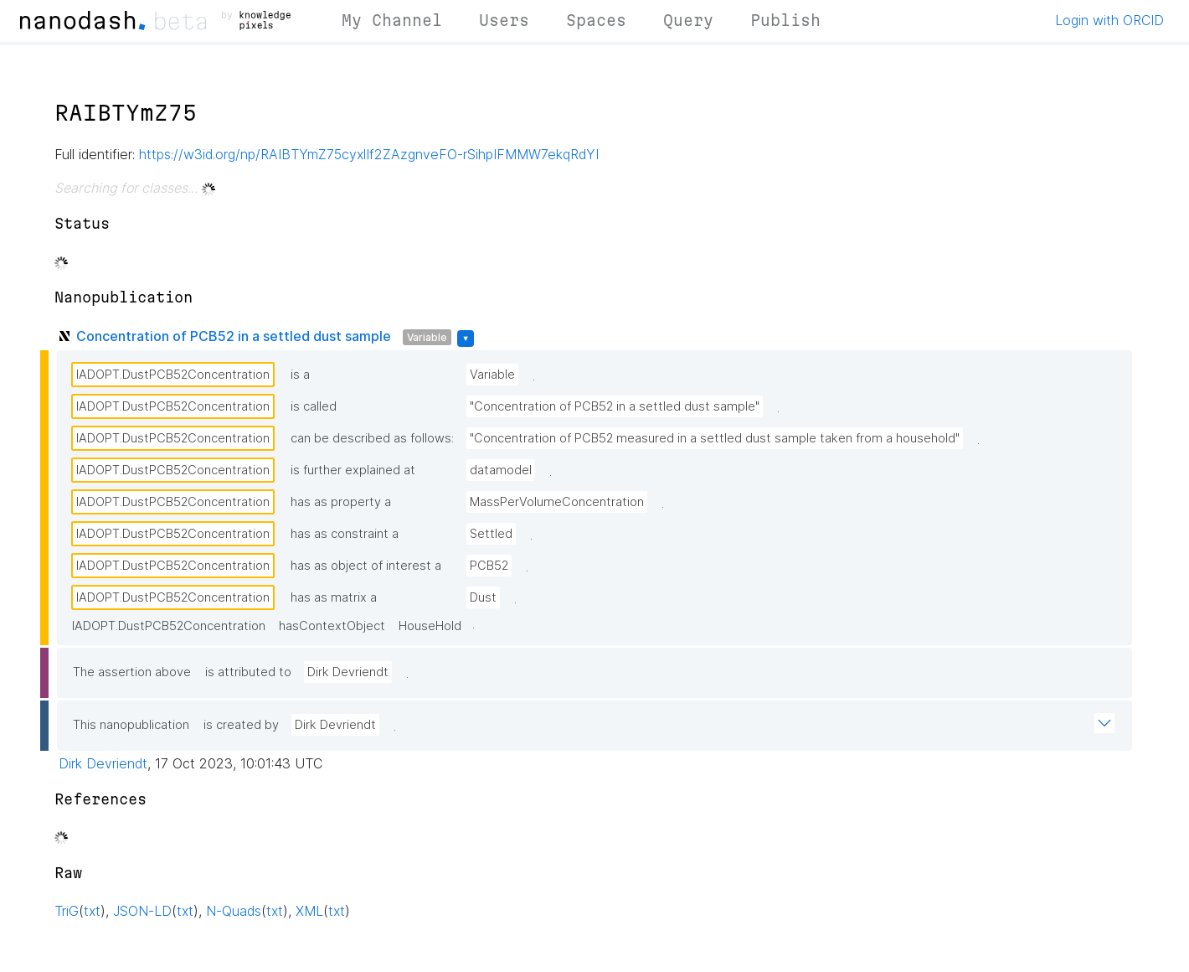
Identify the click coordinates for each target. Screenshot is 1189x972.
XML (309, 910)
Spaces (596, 20)
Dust (483, 597)
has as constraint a (345, 533)
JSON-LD (142, 910)
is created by (241, 724)
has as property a (341, 501)
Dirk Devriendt (348, 672)
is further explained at (353, 470)
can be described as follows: (372, 438)
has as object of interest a (366, 565)
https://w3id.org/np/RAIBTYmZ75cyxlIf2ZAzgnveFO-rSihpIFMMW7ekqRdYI (369, 154)
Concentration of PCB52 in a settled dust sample (233, 336)
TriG (66, 910)
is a (300, 374)
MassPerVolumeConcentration (557, 501)
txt (92, 910)
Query (688, 20)
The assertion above (132, 672)
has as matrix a (334, 597)
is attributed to (248, 672)
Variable (427, 337)
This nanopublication (131, 724)
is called (314, 406)
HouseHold (430, 625)
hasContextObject (332, 625)
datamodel (501, 470)
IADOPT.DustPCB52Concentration (173, 374)
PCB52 (489, 565)
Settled (491, 533)
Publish (785, 20)
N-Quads (233, 910)
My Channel (392, 20)
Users (504, 20)
